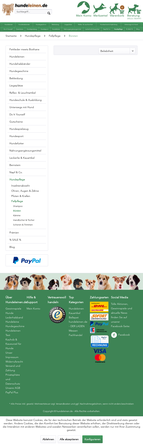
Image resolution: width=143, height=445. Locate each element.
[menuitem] (33, 11)
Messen (73, 330)
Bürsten (17, 210)
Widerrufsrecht (14, 361)
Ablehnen (48, 439)
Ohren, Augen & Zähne (25, 190)
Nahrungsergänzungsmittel (25, 150)
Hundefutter (16, 143)
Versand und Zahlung (13, 368)
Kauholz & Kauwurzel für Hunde (13, 344)
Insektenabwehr (20, 185)
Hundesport (16, 136)
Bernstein (15, 165)
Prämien (14, 232)
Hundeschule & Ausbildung (25, 100)
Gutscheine (16, 121)
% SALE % (15, 239)
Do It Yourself (17, 114)
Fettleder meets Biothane (24, 49)
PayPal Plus (12, 392)
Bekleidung (16, 78)
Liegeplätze (16, 85)
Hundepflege (17, 179)
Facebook (120, 334)
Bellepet (74, 317)
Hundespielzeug (18, 129)
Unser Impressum (12, 355)
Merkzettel (100, 15)
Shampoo (18, 206)
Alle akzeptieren (69, 439)
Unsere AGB (13, 388)
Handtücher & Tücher (23, 220)
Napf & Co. (16, 172)
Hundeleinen (16, 56)
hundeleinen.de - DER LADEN (78, 324)
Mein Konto (83, 15)
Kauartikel (74, 313)
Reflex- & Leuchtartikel (22, 92)
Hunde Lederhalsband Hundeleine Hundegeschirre (15, 319)
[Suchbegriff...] (33, 11)
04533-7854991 (134, 17)
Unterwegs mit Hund (21, 107)
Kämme (17, 215)
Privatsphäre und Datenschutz (13, 379)
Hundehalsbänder (19, 63)
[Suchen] (49, 13)
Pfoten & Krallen (20, 196)
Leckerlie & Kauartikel (22, 157)
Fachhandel (75, 335)
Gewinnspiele (13, 308)
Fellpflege (17, 201)
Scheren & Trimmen (23, 224)
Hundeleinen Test (13, 333)
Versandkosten (63, 403)
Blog (12, 247)
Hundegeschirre (18, 71)
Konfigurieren (92, 439)
